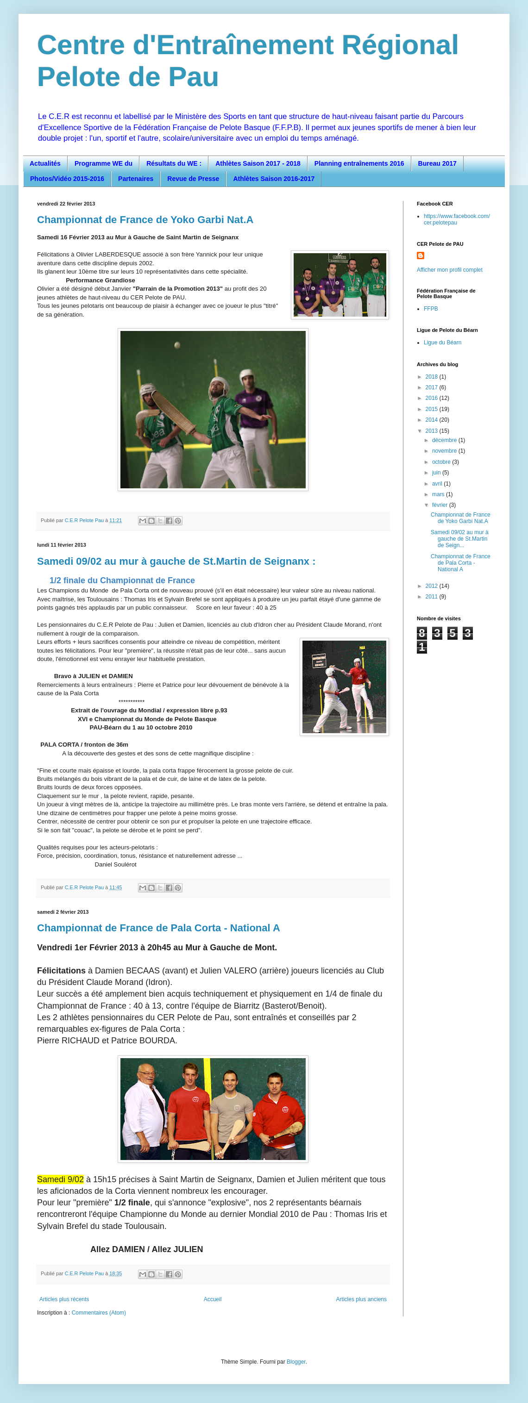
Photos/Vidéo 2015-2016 (67, 178)
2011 (433, 596)
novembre (445, 451)
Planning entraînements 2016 (359, 163)
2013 (433, 431)
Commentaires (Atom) (99, 1312)
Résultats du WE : (173, 163)
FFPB (431, 309)
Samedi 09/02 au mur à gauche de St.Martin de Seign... (460, 539)
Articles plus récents (64, 1299)
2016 (433, 398)
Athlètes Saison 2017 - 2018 (258, 163)
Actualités (45, 163)
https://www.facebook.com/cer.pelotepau (457, 219)
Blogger (296, 1362)
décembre (445, 440)
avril (438, 483)
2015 (433, 409)
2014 (433, 420)
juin (437, 472)
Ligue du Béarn (442, 342)
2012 (433, 586)
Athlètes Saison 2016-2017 (273, 178)
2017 (433, 387)
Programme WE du (103, 163)
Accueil (213, 1299)
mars (439, 494)
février (440, 505)
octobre (442, 462)
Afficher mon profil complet (450, 270)
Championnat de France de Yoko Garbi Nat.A (145, 219)
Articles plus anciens (361, 1299)
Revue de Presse (193, 178)
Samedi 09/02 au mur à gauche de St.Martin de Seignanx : (176, 561)
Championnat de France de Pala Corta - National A (158, 928)
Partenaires (135, 178)
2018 (433, 377)
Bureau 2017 (437, 163)
